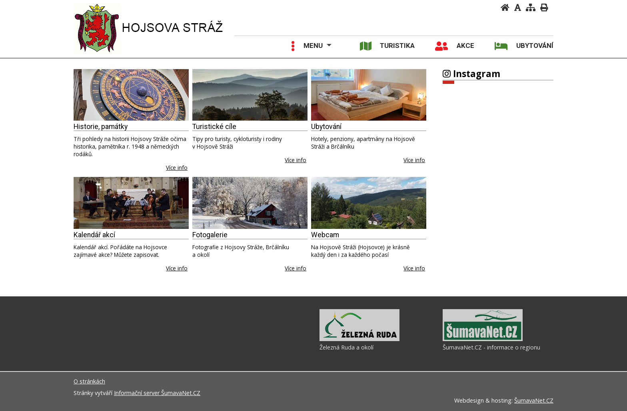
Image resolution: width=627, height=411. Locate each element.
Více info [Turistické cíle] (295, 160)
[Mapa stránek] (530, 7)
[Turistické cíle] (250, 95)
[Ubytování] (368, 95)
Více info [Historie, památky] (177, 167)
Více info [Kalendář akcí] (177, 268)
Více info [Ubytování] (414, 160)
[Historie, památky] (131, 95)
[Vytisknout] (544, 7)
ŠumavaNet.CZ (533, 400)
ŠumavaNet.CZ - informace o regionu (491, 347)
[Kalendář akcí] (131, 203)
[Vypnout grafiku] (517, 7)
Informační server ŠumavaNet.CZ (157, 393)
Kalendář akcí (94, 235)
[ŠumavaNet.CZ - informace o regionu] (483, 339)
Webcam (325, 235)
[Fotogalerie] (250, 203)
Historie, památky (101, 127)
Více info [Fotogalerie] (295, 268)
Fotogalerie (210, 235)
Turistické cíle (214, 127)
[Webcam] (368, 203)
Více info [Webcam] (414, 268)
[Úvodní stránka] (505, 7)
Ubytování (326, 127)
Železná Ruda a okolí (346, 347)
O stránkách (89, 381)
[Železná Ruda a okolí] (359, 339)
